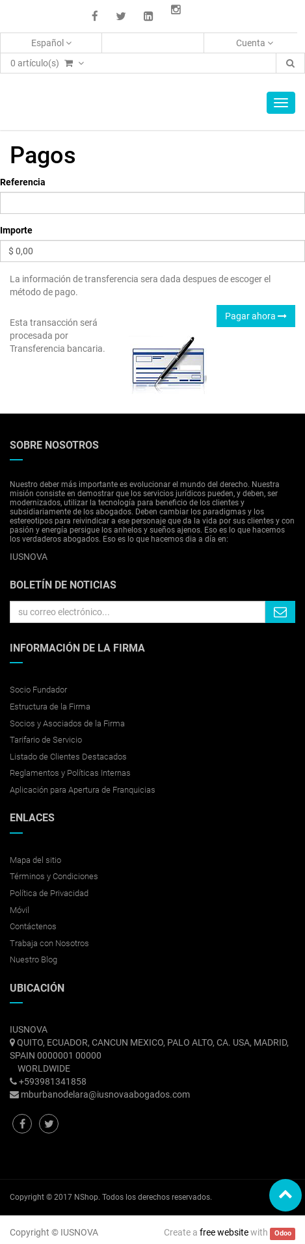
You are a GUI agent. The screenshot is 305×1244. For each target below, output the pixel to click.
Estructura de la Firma (50, 706)
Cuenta (254, 43)
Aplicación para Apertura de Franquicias (82, 790)
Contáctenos (33, 926)
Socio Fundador (38, 690)
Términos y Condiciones (54, 876)
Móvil (19, 910)
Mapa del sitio (35, 860)
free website (224, 1232)
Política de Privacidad (49, 893)
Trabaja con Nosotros (49, 943)
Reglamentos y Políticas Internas (70, 773)
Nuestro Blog (33, 959)
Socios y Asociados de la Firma (67, 723)
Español (51, 43)
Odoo (282, 1233)
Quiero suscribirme (280, 611)
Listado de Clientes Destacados (68, 756)
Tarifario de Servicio (46, 740)
